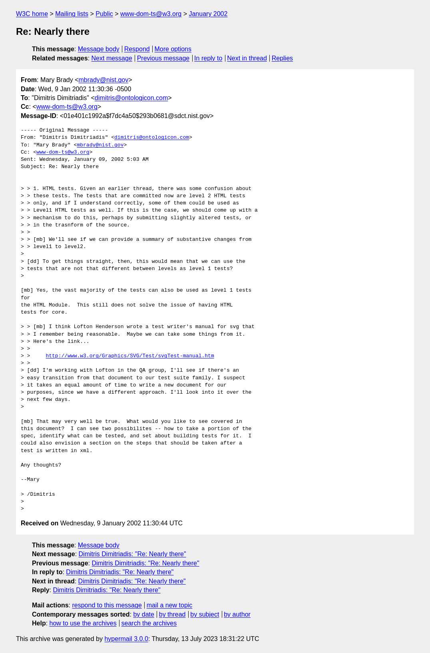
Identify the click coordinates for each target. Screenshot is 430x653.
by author (237, 614)
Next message (112, 58)
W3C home (32, 13)
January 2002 (208, 13)
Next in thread (247, 58)
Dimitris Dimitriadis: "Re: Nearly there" (132, 554)
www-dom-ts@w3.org (150, 13)
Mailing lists (71, 13)
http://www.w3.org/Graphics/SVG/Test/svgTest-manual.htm (130, 356)
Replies (282, 58)
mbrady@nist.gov (103, 79)
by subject (204, 614)
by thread (172, 614)
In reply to (208, 58)
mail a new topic (170, 605)
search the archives (149, 623)
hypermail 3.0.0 (126, 638)
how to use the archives (83, 623)
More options (173, 49)
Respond (137, 49)
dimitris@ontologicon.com (131, 97)
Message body (98, 49)
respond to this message (106, 605)
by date (143, 614)
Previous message (163, 58)
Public (104, 13)
